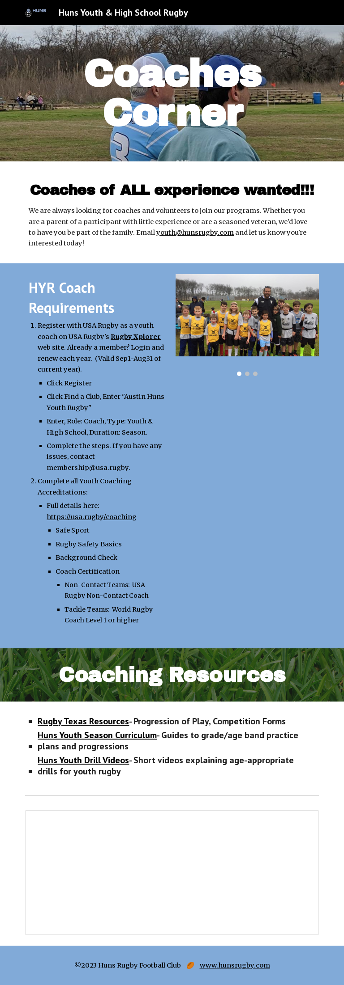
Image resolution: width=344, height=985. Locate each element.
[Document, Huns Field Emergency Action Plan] (171, 872)
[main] (171, 93)
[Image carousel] (247, 325)
